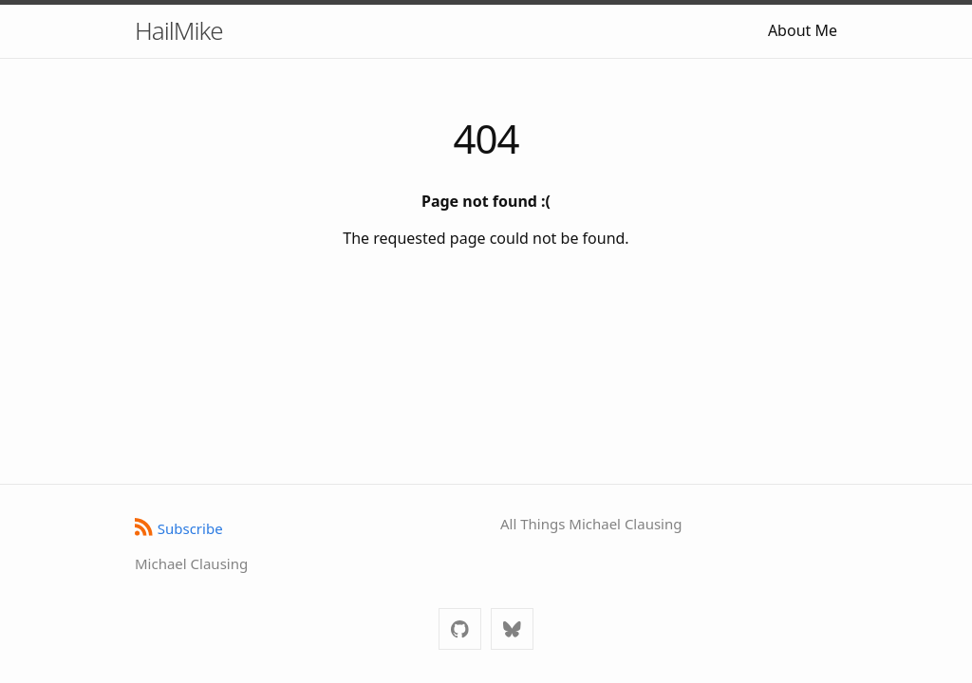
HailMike (179, 30)
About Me (802, 30)
